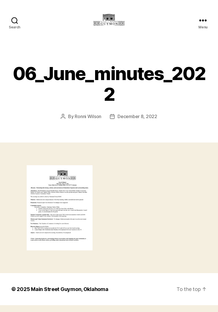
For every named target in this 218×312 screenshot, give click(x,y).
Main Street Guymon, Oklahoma (69, 296)
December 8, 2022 (137, 123)
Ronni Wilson (88, 123)
